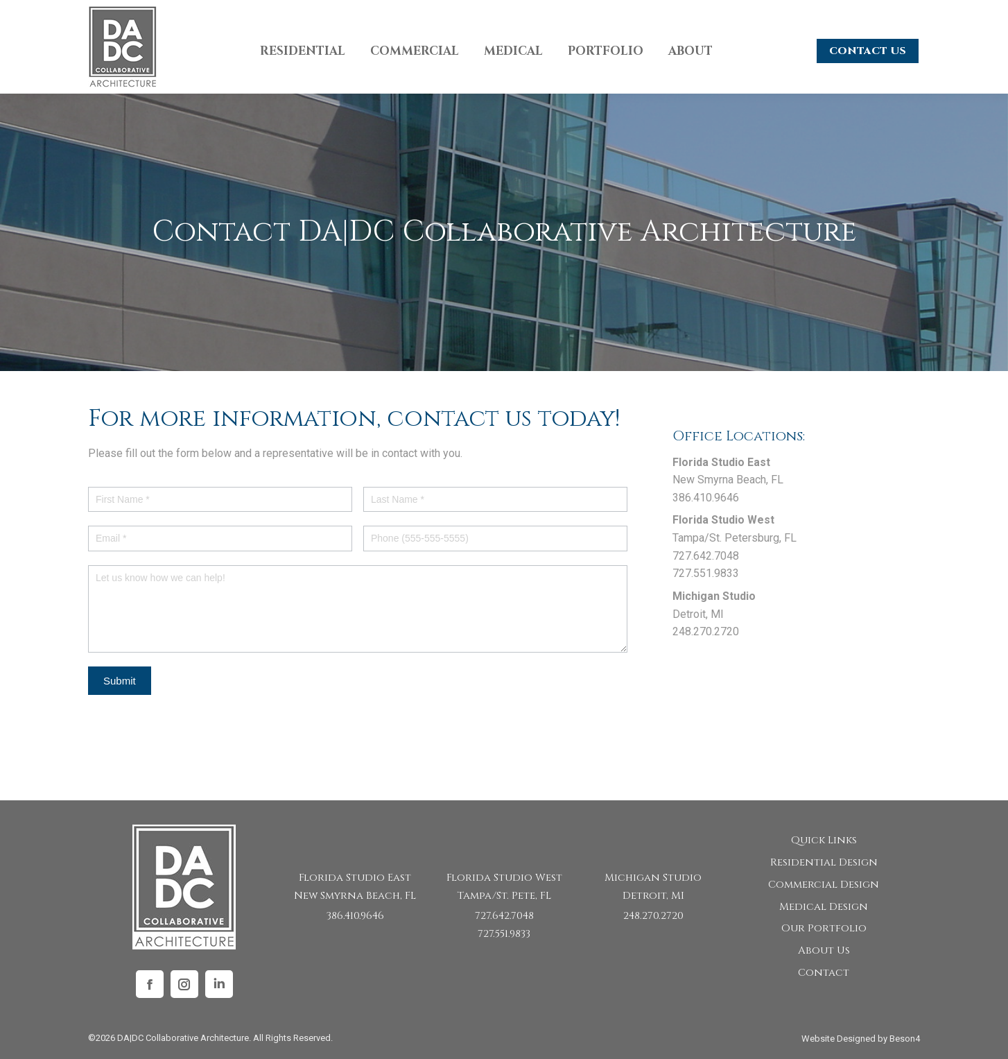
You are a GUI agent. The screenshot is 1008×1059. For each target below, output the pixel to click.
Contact (823, 972)
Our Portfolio (824, 928)
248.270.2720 (653, 916)
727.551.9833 (504, 934)
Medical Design (823, 906)
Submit (119, 681)
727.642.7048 (504, 916)
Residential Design (824, 862)
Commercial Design (823, 884)
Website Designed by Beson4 (860, 1038)
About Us (824, 950)
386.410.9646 (355, 916)
